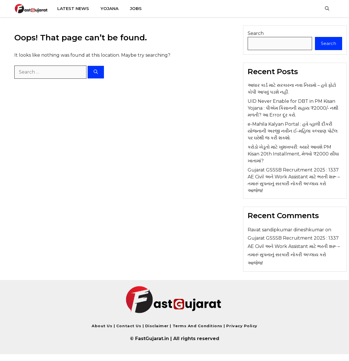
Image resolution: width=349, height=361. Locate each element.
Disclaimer (157, 325)
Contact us (128, 325)
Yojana (109, 8)
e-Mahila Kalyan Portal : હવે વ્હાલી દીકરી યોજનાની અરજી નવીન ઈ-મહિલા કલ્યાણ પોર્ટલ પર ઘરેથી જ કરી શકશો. (293, 131)
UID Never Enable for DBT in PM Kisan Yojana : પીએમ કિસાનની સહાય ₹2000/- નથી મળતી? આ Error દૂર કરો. (293, 108)
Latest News (73, 8)
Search (256, 33)
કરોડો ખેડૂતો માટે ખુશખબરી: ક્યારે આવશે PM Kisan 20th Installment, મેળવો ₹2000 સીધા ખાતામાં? (293, 153)
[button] (327, 8)
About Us (102, 325)
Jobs (136, 8)
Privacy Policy (241, 325)
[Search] (96, 72)
